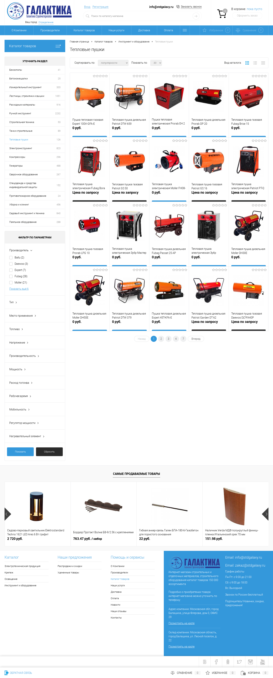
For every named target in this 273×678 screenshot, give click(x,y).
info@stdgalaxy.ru (248, 557)
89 (59, 130)
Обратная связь (18, 672)
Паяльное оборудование (23, 222)
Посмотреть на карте (182, 623)
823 (58, 148)
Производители (50, 30)
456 (58, 204)
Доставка (144, 30)
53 (59, 122)
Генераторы (16, 165)
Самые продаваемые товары (136, 474)
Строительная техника (21, 122)
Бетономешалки (18, 78)
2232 (57, 113)
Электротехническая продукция (22, 566)
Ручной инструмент (20, 113)
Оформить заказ (247, 15)
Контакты (116, 617)
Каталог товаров (84, 30)
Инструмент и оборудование (20, 585)
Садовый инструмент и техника (26, 213)
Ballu (19, 257)
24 (59, 195)
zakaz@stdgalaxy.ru (250, 565)
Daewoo (21, 263)
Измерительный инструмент (25, 87)
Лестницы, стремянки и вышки (26, 96)
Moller (21, 282)
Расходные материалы (22, 104)
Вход (87, 6)
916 (58, 104)
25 (59, 78)
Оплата (168, 30)
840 (58, 213)
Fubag (21, 276)
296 (58, 157)
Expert (20, 270)
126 (58, 139)
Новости (115, 604)
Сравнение (186, 672)
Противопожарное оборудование (27, 195)
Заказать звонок (191, 6)
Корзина (254, 672)
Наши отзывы (118, 611)
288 (58, 222)
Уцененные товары (68, 572)
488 (58, 165)
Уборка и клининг (19, 204)
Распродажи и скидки (70, 566)
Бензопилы (15, 69)
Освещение (11, 579)
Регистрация (100, 6)
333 (58, 87)
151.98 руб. (214, 539)
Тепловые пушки (18, 139)
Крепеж (9, 572)
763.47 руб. (87, 539)
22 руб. (144, 539)
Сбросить (49, 451)
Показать (20, 451)
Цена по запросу (85, 194)
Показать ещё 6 (19, 288)
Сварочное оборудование (23, 174)
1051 (57, 96)
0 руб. (89, 131)
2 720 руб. (15, 539)
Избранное (221, 672)
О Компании (19, 30)
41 (59, 69)
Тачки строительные (20, 130)
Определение (45, 22)
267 (58, 174)
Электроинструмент (20, 148)
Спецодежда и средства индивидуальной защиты (23, 185)
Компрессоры (17, 157)
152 (58, 185)
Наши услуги (116, 30)
